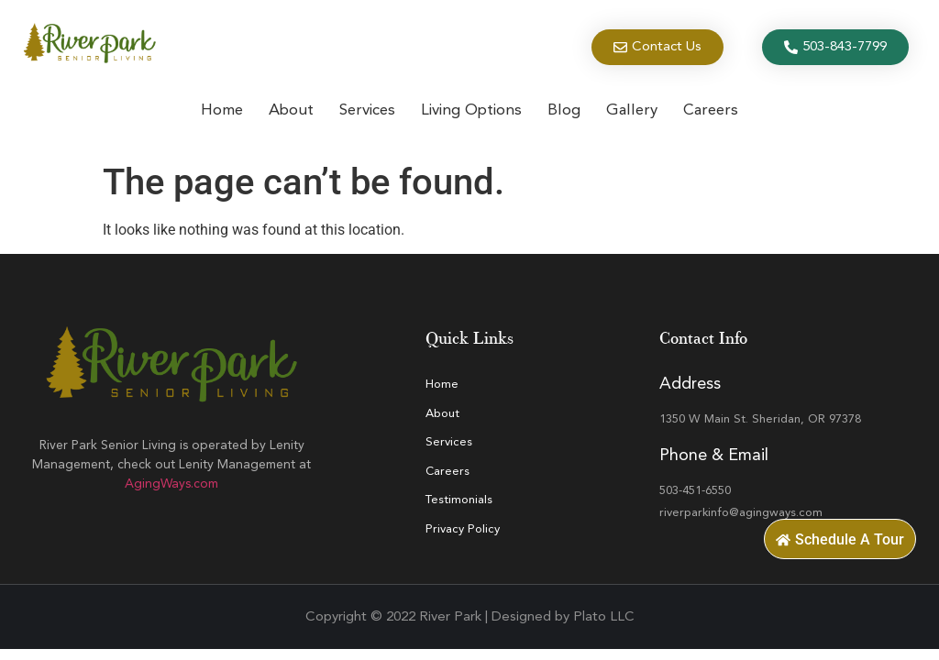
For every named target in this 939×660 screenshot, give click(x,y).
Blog (563, 110)
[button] (840, 539)
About (291, 110)
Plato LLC (604, 617)
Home (222, 110)
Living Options (471, 110)
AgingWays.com (171, 484)
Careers (710, 110)
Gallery (631, 110)
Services (367, 110)
